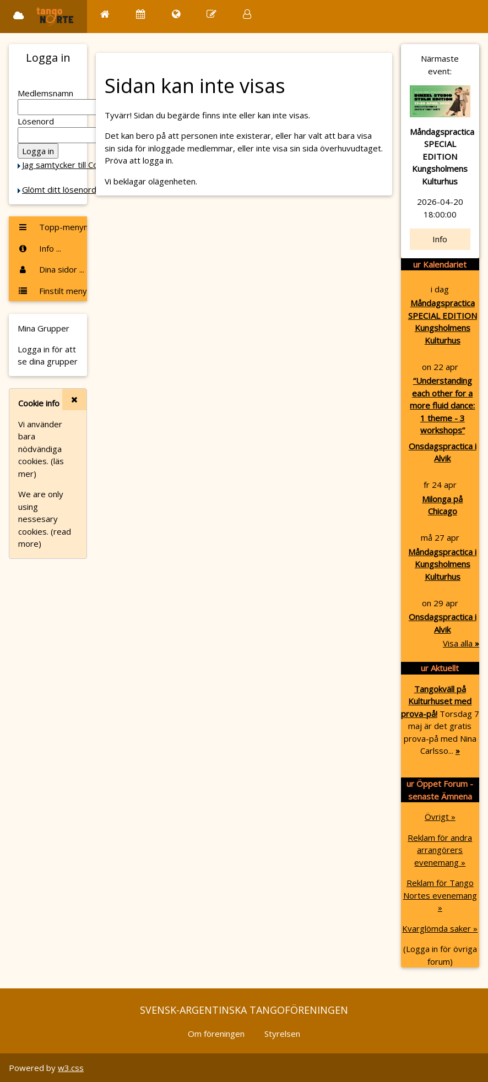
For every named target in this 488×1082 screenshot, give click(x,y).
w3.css (71, 1067)
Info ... (39, 248)
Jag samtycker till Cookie (67, 164)
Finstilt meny (52, 290)
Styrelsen (282, 1033)
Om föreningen (216, 1033)
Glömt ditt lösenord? (61, 189)
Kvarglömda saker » (440, 928)
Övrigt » (440, 816)
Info (439, 238)
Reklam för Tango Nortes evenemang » (440, 895)
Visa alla (461, 643)
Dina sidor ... (51, 269)
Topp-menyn (52, 226)
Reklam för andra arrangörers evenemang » (440, 850)
